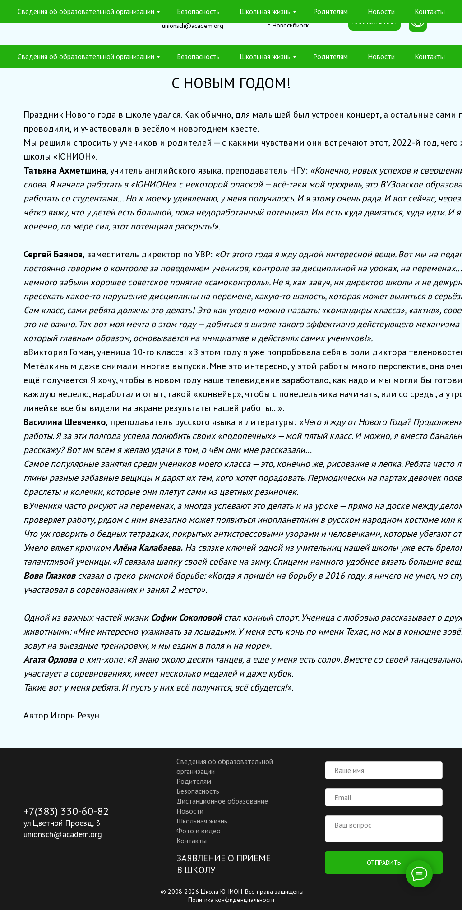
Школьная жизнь (265, 56)
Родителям (330, 56)
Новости (381, 56)
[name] (384, 770)
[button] (374, 22)
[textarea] (384, 828)
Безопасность (198, 56)
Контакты (430, 56)
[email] (384, 797)
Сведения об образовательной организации (86, 56)
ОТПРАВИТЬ (384, 863)
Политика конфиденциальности (231, 900)
